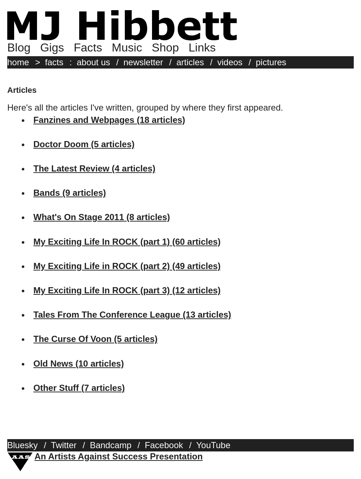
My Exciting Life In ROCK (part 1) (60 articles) (127, 242)
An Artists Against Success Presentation (118, 456)
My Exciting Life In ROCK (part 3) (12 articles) (127, 290)
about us (93, 62)
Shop (165, 47)
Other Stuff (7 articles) (79, 388)
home (18, 62)
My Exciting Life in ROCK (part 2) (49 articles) (127, 266)
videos (229, 62)
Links (202, 47)
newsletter (143, 62)
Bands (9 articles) (69, 193)
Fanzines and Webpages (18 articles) (109, 120)
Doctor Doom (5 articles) (84, 144)
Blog (18, 47)
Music (127, 47)
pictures (271, 62)
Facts (88, 47)
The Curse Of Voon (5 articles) (95, 339)
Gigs (52, 47)
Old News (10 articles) (78, 363)
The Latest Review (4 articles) (94, 168)
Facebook (164, 445)
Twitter (64, 445)
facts (54, 62)
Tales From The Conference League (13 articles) (132, 314)
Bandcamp (111, 445)
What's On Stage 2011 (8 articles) (101, 217)
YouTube (213, 445)
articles (190, 62)
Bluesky (22, 445)
